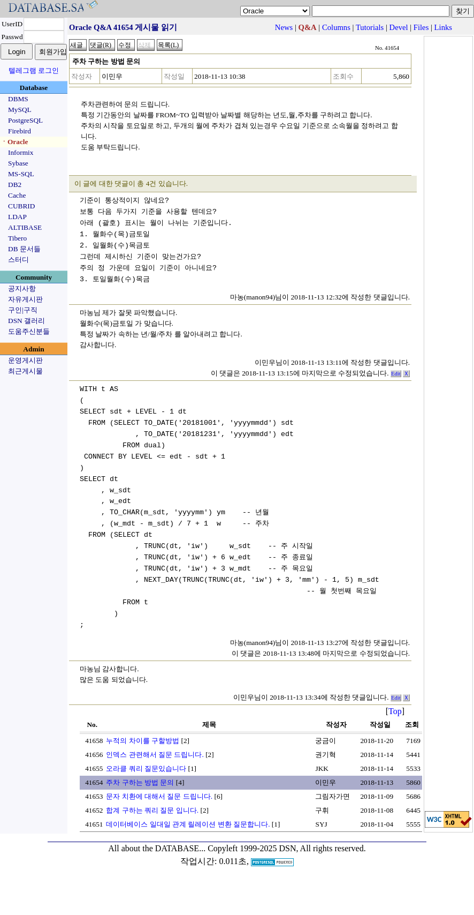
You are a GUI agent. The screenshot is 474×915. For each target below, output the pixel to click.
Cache (17, 195)
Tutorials (370, 27)
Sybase (18, 163)
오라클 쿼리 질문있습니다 (146, 768)
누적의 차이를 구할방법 (142, 741)
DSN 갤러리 (26, 321)
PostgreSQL (25, 120)
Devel (398, 27)
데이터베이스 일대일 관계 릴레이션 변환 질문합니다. (188, 824)
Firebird (19, 131)
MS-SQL (21, 174)
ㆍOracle (14, 142)
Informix (20, 152)
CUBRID (21, 206)
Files (421, 27)
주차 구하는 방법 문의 (140, 782)
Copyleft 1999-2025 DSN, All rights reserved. (287, 848)
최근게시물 (25, 371)
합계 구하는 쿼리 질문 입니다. (152, 810)
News (284, 27)
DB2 (14, 185)
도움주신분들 (29, 331)
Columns (336, 27)
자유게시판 (25, 299)
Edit (396, 374)
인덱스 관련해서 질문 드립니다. (154, 755)
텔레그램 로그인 (34, 70)
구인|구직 (22, 310)
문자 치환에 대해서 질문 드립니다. (159, 796)
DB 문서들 (24, 249)
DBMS (18, 99)
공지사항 (22, 288)
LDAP (17, 217)
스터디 (18, 260)
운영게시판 (25, 360)
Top (395, 711)
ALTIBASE (25, 227)
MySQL (20, 110)
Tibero (17, 238)
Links (443, 27)
